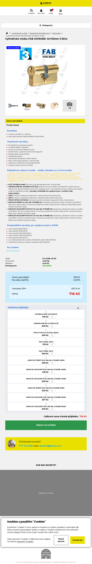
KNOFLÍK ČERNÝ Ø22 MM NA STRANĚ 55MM (46, 388)
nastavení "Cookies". (25, 541)
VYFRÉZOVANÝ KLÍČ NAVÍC (46, 314)
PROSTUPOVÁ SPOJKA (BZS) (46, 333)
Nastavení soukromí (68, 562)
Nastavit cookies (46, 493)
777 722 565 (26, 446)
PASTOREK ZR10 (46, 342)
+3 (69, 108)
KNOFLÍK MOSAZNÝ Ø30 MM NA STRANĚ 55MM (46, 406)
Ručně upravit (61, 540)
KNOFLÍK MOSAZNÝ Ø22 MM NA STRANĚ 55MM (46, 397)
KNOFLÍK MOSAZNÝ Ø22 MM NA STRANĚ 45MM (46, 369)
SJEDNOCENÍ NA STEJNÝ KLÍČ (46, 323)
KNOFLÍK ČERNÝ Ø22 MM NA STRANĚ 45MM (46, 360)
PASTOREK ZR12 (46, 351)
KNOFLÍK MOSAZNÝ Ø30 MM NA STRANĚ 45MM (46, 379)
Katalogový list (14, 251)
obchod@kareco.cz (50, 446)
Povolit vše (78, 540)
